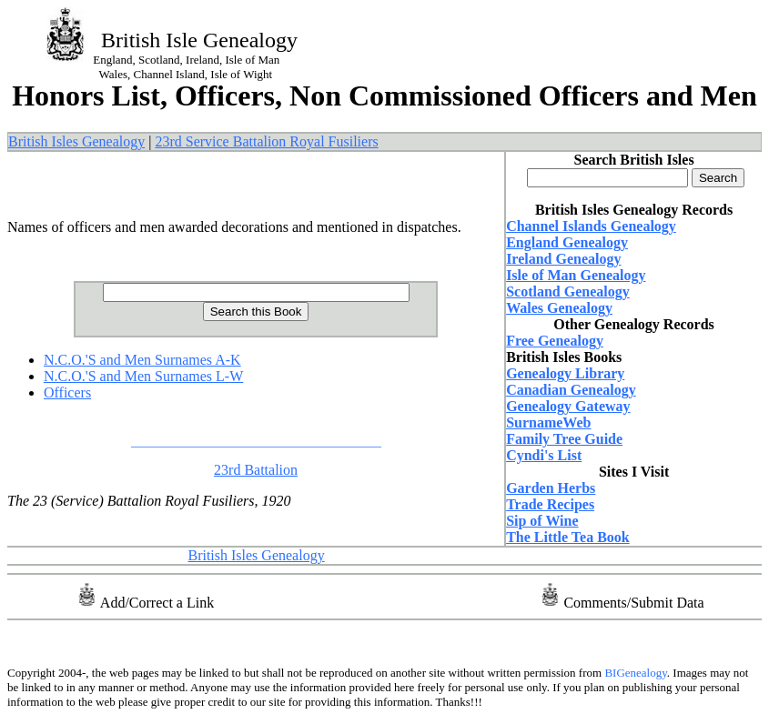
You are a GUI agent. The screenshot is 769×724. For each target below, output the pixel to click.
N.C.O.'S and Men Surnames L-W (143, 376)
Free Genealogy (554, 340)
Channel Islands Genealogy (591, 226)
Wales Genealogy (559, 308)
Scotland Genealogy (568, 291)
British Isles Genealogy (76, 141)
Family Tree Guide (564, 439)
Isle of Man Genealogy (575, 275)
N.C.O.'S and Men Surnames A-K (142, 359)
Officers (67, 392)
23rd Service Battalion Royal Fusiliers (266, 141)
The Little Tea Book (568, 537)
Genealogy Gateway (568, 406)
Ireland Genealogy (563, 258)
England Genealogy (567, 242)
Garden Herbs (550, 488)
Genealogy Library (565, 373)
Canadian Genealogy (571, 389)
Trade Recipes (550, 504)
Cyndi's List (544, 455)
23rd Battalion (256, 470)
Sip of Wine (542, 520)
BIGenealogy (634, 672)
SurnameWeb (548, 422)
